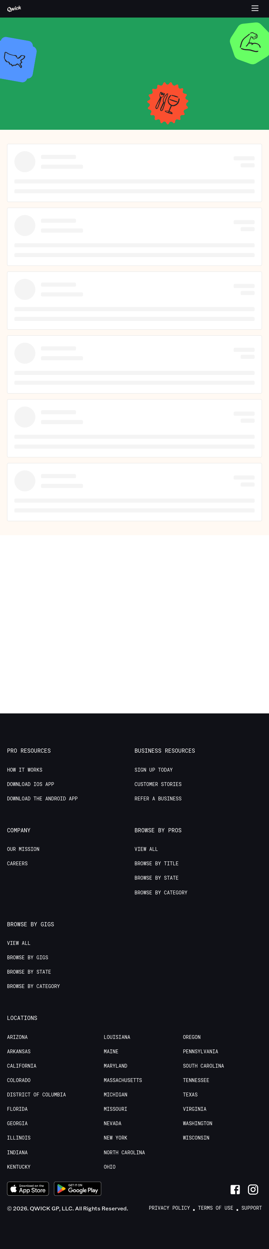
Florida (17, 1109)
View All (146, 849)
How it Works (24, 770)
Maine (111, 1051)
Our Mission (23, 849)
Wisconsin (196, 1138)
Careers (17, 863)
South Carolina (203, 1066)
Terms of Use (215, 1208)
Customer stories (157, 784)
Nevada (112, 1123)
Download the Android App (42, 798)
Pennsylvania (200, 1051)
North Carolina (124, 1152)
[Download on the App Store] (28, 1190)
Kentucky (18, 1167)
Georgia (17, 1123)
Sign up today (153, 770)
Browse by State (156, 878)
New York (115, 1138)
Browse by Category (160, 892)
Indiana (17, 1152)
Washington (197, 1123)
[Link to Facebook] (235, 1189)
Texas (190, 1095)
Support (251, 1208)
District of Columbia (36, 1095)
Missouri (115, 1109)
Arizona (17, 1037)
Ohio (110, 1167)
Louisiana (117, 1037)
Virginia (194, 1109)
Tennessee (196, 1080)
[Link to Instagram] (253, 1189)
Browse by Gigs (27, 957)
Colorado (18, 1080)
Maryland (115, 1066)
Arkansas (18, 1051)
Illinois (18, 1138)
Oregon (191, 1037)
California (21, 1066)
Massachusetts (123, 1080)
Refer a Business (157, 798)
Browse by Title (156, 863)
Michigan (115, 1095)
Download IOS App (30, 784)
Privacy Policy (169, 1208)
